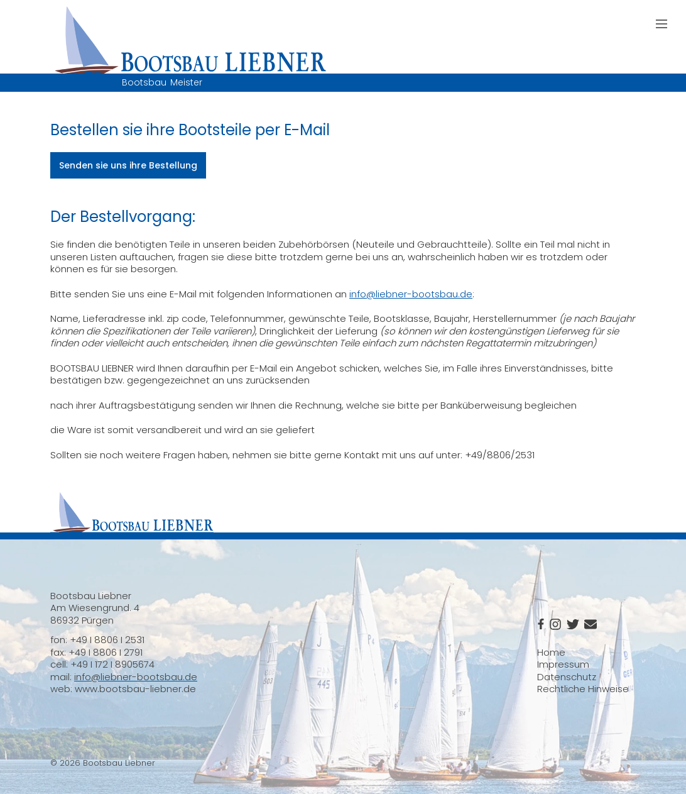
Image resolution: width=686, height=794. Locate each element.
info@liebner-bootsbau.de (410, 294)
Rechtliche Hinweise (583, 688)
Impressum (563, 664)
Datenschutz (566, 676)
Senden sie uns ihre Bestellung (128, 165)
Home (551, 652)
